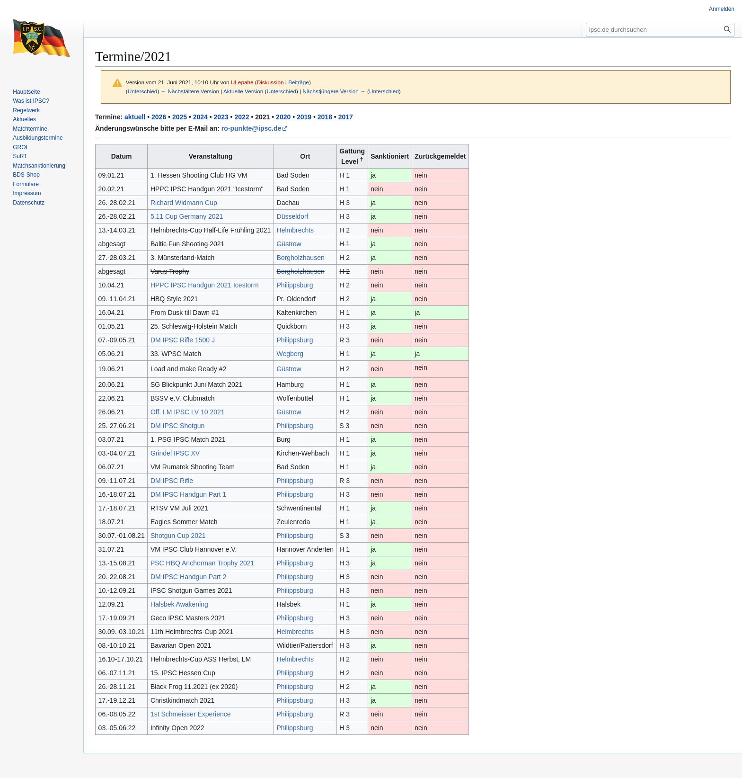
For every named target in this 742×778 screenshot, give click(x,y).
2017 (345, 117)
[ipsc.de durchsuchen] (660, 29)
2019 (304, 117)
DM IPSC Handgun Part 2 (188, 577)
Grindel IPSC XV (175, 453)
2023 (221, 117)
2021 (262, 117)
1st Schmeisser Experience (190, 714)
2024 (200, 117)
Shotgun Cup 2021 (178, 535)
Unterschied (143, 91)
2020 (283, 117)
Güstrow (289, 244)
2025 (179, 117)
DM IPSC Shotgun (177, 425)
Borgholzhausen (301, 257)
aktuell (134, 117)
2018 (325, 117)
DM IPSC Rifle (171, 480)
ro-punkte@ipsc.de (251, 128)
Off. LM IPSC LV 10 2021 (187, 412)
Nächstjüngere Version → (334, 91)
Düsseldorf (293, 216)
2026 (158, 117)
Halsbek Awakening (179, 604)
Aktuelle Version (243, 91)
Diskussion (270, 82)
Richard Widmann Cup (183, 202)
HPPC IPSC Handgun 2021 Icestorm (204, 285)
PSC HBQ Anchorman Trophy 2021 (202, 563)
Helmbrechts (295, 230)
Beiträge (298, 82)
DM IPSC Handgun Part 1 (188, 494)
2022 (241, 117)
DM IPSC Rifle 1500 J (182, 340)
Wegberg (290, 354)
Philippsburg (295, 285)
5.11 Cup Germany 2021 (186, 216)
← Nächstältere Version (190, 91)
